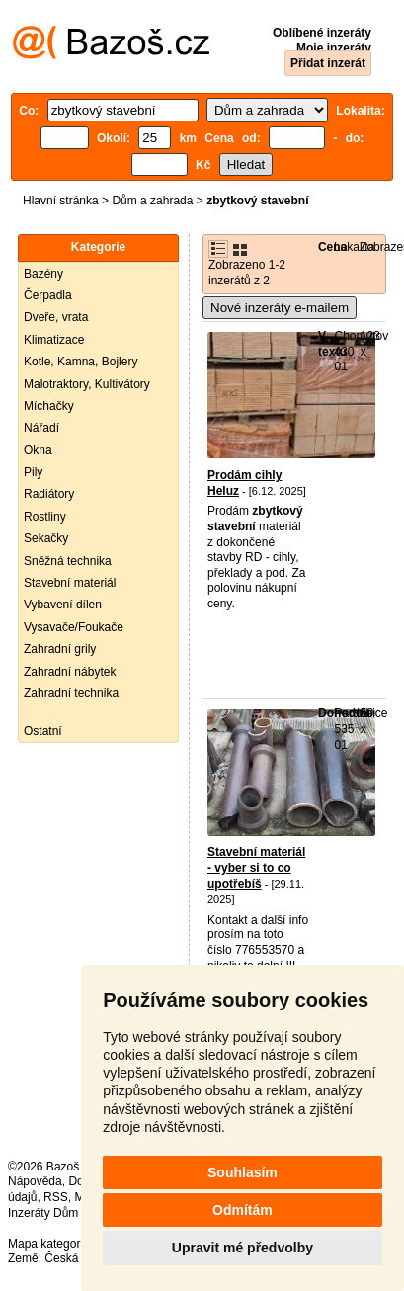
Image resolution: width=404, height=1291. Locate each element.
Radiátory (49, 494)
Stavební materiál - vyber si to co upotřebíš (256, 868)
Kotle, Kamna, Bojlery (80, 361)
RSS (55, 1197)
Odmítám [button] (242, 1210)
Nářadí (41, 428)
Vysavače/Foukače (73, 627)
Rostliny (45, 517)
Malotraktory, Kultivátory (87, 384)
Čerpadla (48, 295)
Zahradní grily (60, 649)
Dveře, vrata (56, 317)
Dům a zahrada (152, 200)
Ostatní (43, 731)
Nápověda (35, 1181)
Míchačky (49, 406)
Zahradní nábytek (70, 672)
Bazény (43, 274)
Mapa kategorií (47, 1244)
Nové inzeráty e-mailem (279, 307)
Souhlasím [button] (242, 1172)
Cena (332, 247)
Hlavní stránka (61, 200)
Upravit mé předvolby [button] (242, 1247)
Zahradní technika (71, 693)
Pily (33, 472)
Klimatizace (54, 340)
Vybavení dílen (63, 604)
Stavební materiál (70, 583)
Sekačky (46, 538)
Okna (38, 450)
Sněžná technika (68, 561)
